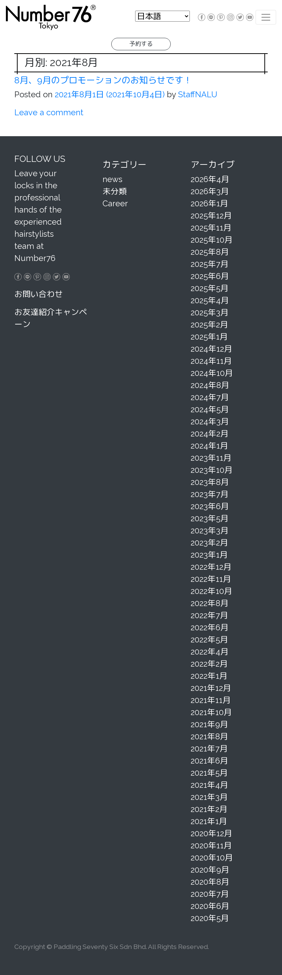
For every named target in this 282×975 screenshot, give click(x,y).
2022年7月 (209, 615)
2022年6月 (209, 627)
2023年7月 (209, 494)
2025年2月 (209, 324)
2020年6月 (210, 906)
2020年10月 (212, 857)
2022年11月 (211, 579)
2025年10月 (211, 239)
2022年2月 (209, 663)
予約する (141, 43)
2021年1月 (209, 821)
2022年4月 (209, 651)
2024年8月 (210, 385)
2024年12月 (211, 349)
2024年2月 (209, 433)
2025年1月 (209, 336)
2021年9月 (209, 724)
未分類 (114, 191)
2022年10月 (211, 591)
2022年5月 (209, 639)
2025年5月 (209, 288)
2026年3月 (210, 191)
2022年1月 (209, 676)
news (112, 179)
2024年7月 (210, 397)
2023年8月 (210, 482)
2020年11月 (211, 845)
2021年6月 (209, 760)
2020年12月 (211, 833)
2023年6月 (210, 506)
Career (115, 203)
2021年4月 (209, 785)
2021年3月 (209, 797)
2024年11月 (211, 361)
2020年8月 (210, 882)
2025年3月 (209, 312)
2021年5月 (209, 773)
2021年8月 (209, 736)
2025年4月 (210, 300)
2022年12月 (211, 567)
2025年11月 (211, 227)
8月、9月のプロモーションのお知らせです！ (103, 80)
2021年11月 (211, 700)
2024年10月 (212, 373)
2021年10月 (211, 712)
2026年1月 (209, 203)
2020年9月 (210, 869)
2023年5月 (209, 518)
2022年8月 (209, 603)
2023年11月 (211, 458)
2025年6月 (210, 276)
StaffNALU (196, 94)
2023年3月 (209, 530)
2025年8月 (210, 252)
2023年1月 (209, 554)
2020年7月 (210, 894)
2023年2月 (209, 542)
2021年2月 (209, 809)
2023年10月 (211, 470)
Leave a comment (48, 112)
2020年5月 (210, 918)
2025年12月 (211, 215)
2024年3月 (210, 421)
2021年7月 (209, 748)
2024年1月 (209, 445)
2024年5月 (210, 409)
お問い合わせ (38, 294)
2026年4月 (210, 179)
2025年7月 (209, 264)
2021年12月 (211, 688)
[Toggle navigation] (266, 17)
